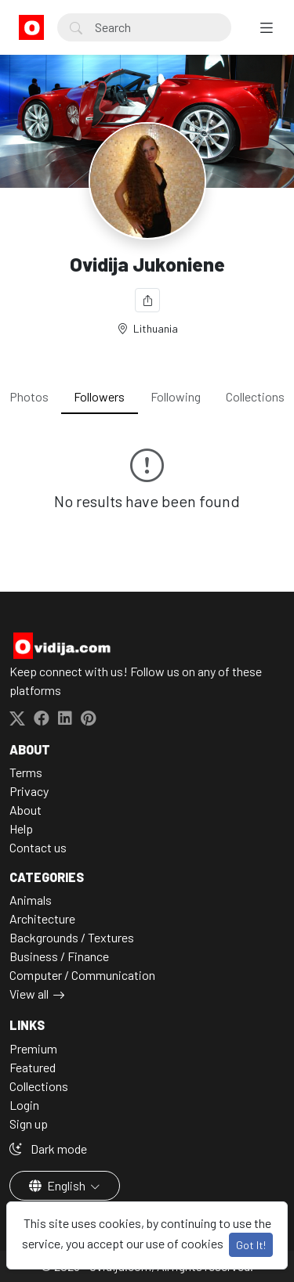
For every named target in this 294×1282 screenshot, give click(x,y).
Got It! (251, 1244)
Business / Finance (59, 956)
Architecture (42, 918)
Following (176, 396)
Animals (30, 899)
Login (24, 1104)
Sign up (28, 1123)
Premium (33, 1048)
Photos (29, 396)
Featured (32, 1067)
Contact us (38, 847)
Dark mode (48, 1148)
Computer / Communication (82, 974)
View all (29, 993)
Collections (255, 396)
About (25, 809)
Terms (25, 772)
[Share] (147, 300)
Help (21, 828)
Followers (99, 396)
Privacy (29, 790)
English (58, 1185)
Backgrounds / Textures (71, 937)
